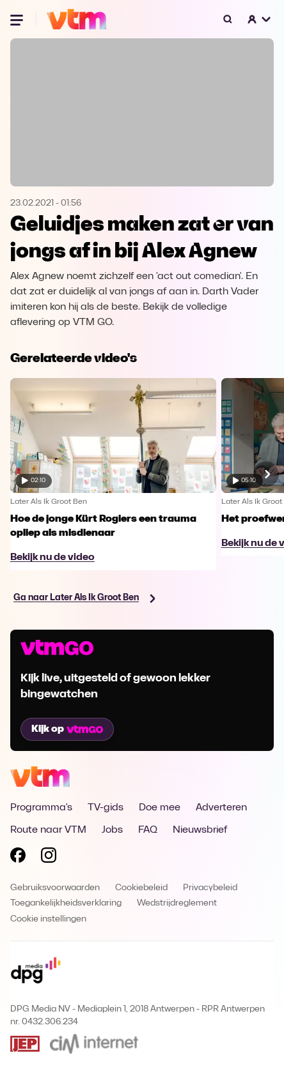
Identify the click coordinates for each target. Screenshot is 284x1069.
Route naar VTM (48, 830)
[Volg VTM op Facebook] (18, 857)
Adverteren (221, 808)
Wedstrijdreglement (177, 903)
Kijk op (67, 729)
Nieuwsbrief (200, 830)
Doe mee (159, 808)
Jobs (112, 830)
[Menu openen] (18, 19)
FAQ (147, 830)
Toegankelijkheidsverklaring (66, 903)
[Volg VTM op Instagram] (48, 857)
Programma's (41, 808)
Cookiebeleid (141, 888)
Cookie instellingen (48, 919)
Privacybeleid (210, 888)
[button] (260, 19)
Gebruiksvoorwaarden (55, 888)
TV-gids (105, 808)
